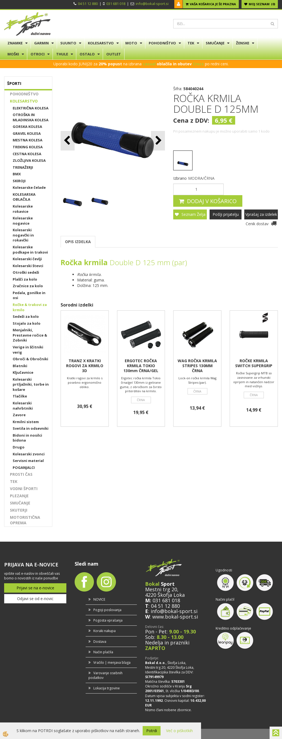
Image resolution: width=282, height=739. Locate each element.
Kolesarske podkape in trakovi (30, 249)
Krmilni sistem (26, 421)
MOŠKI (13, 54)
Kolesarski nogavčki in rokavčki (23, 235)
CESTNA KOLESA (27, 153)
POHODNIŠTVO (162, 43)
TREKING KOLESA (28, 146)
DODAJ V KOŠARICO (212, 201)
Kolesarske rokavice (23, 209)
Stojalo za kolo (26, 323)
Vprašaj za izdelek (261, 214)
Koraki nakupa (104, 630)
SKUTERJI (18, 510)
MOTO (131, 43)
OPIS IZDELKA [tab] (78, 241)
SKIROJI (19, 180)
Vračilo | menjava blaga (112, 662)
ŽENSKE (242, 43)
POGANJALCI (24, 467)
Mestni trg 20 (161, 589)
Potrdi (151, 730)
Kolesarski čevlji (27, 258)
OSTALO (87, 54)
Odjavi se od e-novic (35, 598)
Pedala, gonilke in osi (29, 295)
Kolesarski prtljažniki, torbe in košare (31, 384)
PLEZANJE (19, 495)
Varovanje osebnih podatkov (105, 675)
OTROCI (38, 54)
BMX (17, 173)
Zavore (19, 414)
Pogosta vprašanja (108, 620)
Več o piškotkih (179, 730)
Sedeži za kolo (26, 316)
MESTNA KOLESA (27, 140)
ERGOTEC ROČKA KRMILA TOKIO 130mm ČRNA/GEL (140, 365)
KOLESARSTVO (101, 43)
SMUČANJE (215, 43)
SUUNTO (68, 43)
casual (149, 63)
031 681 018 (115, 3)
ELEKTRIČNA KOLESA (30, 108)
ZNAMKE (15, 43)
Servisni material (28, 460)
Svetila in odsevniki (30, 428)
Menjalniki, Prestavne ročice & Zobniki (30, 335)
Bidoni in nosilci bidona (27, 438)
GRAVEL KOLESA (27, 133)
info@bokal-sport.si (152, 3)
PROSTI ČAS (21, 474)
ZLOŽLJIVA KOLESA (29, 160)
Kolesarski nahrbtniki (23, 406)
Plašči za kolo (25, 279)
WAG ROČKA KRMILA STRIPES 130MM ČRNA (197, 365)
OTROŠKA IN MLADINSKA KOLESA (30, 117)
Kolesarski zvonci (29, 454)
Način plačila (103, 652)
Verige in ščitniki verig (28, 350)
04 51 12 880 (88, 3)
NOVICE (99, 599)
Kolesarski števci (28, 265)
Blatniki (20, 365)
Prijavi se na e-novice (35, 587)
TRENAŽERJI (23, 167)
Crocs (198, 63)
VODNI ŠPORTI (23, 488)
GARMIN (41, 43)
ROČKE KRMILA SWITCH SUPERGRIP (253, 363)
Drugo (19, 447)
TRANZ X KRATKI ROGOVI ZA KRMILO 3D (84, 365)
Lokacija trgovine (106, 688)
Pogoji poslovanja (107, 610)
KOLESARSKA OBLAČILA (24, 197)
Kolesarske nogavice (23, 221)
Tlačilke (20, 396)
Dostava (99, 641)
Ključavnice (23, 372)
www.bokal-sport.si (175, 616)
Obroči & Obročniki (30, 358)
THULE (62, 54)
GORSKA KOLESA (27, 126)
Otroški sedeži (26, 272)
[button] (158, 141)
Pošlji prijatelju (226, 214)
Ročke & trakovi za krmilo (30, 307)
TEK (191, 43)
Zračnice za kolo (28, 285)
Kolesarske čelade (29, 187)
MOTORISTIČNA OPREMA (25, 520)
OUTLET (113, 54)
